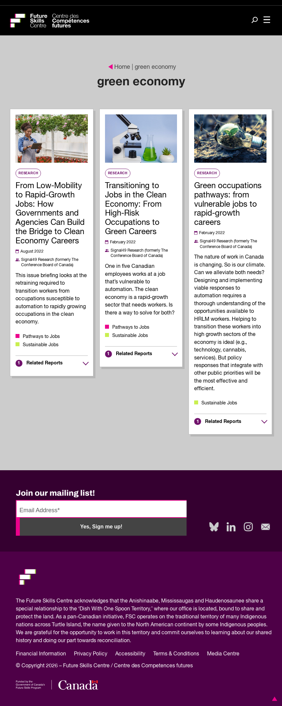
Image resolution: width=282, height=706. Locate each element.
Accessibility (130, 654)
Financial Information (41, 654)
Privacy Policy (90, 654)
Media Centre (223, 654)
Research (28, 173)
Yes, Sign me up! (101, 526)
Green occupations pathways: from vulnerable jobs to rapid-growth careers (228, 204)
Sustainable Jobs (40, 345)
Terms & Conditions (176, 654)
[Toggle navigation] (267, 20)
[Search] (254, 20)
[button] (273, 698)
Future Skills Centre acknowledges (67, 601)
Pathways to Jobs (41, 336)
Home (119, 67)
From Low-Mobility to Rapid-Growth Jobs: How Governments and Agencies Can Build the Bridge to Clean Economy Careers (50, 213)
